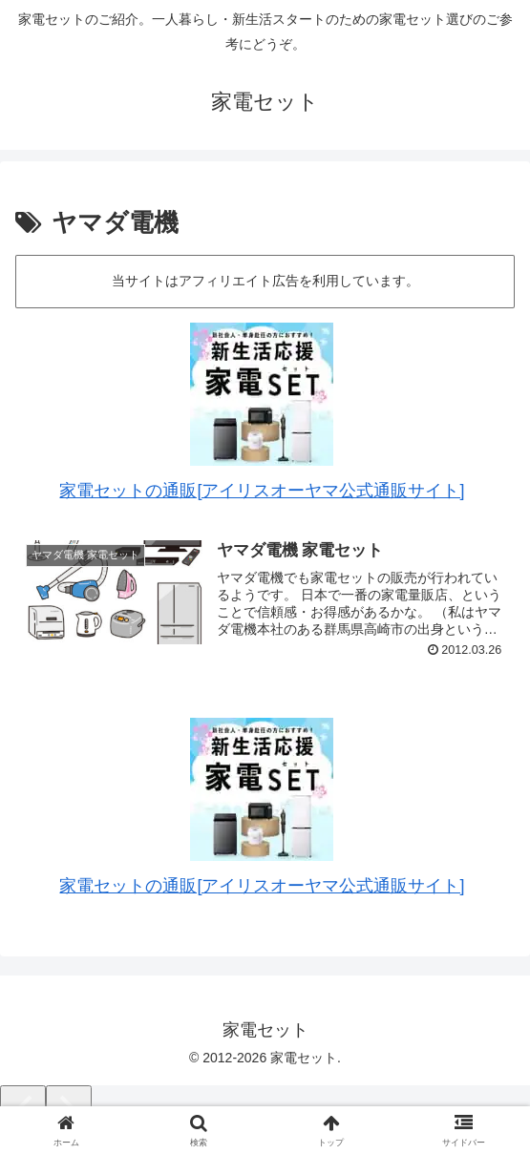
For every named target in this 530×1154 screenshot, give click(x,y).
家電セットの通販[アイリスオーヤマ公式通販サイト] (261, 490)
